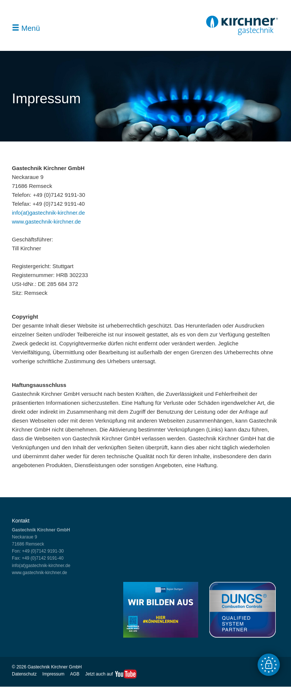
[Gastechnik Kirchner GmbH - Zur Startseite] (242, 33)
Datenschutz (24, 674)
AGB (74, 674)
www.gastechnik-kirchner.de (46, 221)
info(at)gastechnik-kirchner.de (48, 212)
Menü (26, 28)
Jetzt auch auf (99, 674)
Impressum (53, 674)
